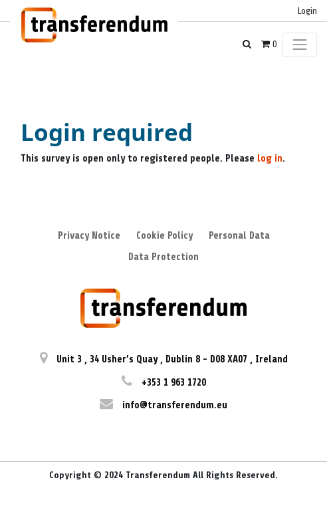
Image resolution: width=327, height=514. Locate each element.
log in (269, 158)
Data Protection (163, 257)
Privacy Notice (89, 235)
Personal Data (239, 235)
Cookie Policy (164, 235)
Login (307, 11)
